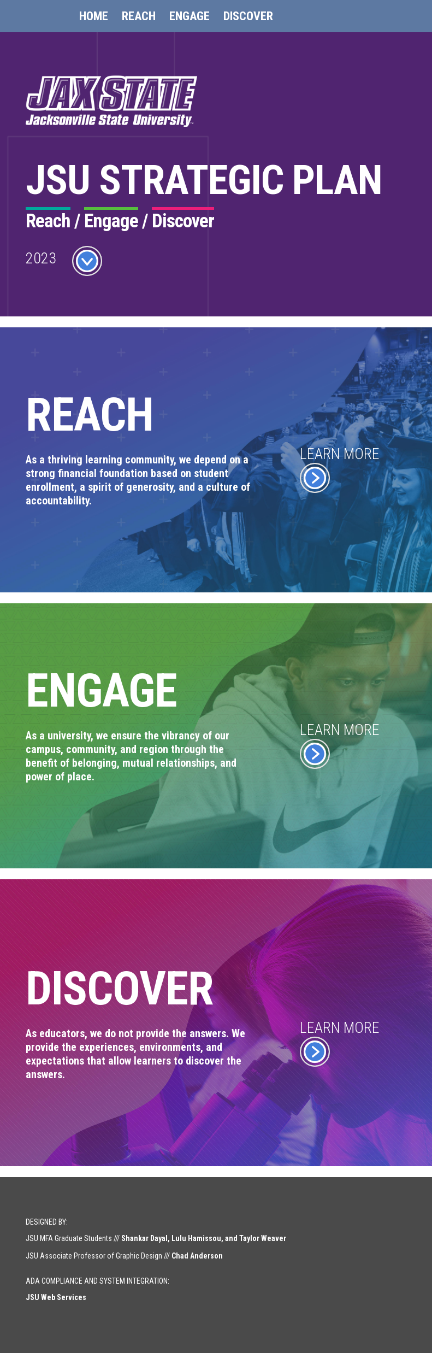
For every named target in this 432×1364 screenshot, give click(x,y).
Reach (139, 16)
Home (93, 16)
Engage (189, 16)
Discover (248, 16)
